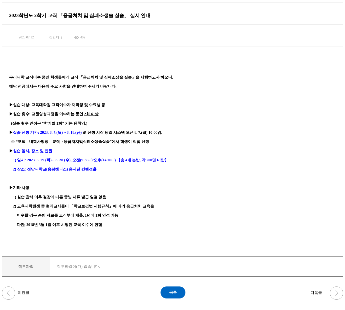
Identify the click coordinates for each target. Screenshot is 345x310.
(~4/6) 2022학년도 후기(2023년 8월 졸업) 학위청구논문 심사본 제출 (8, 293)
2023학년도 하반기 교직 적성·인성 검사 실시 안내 (336, 293)
